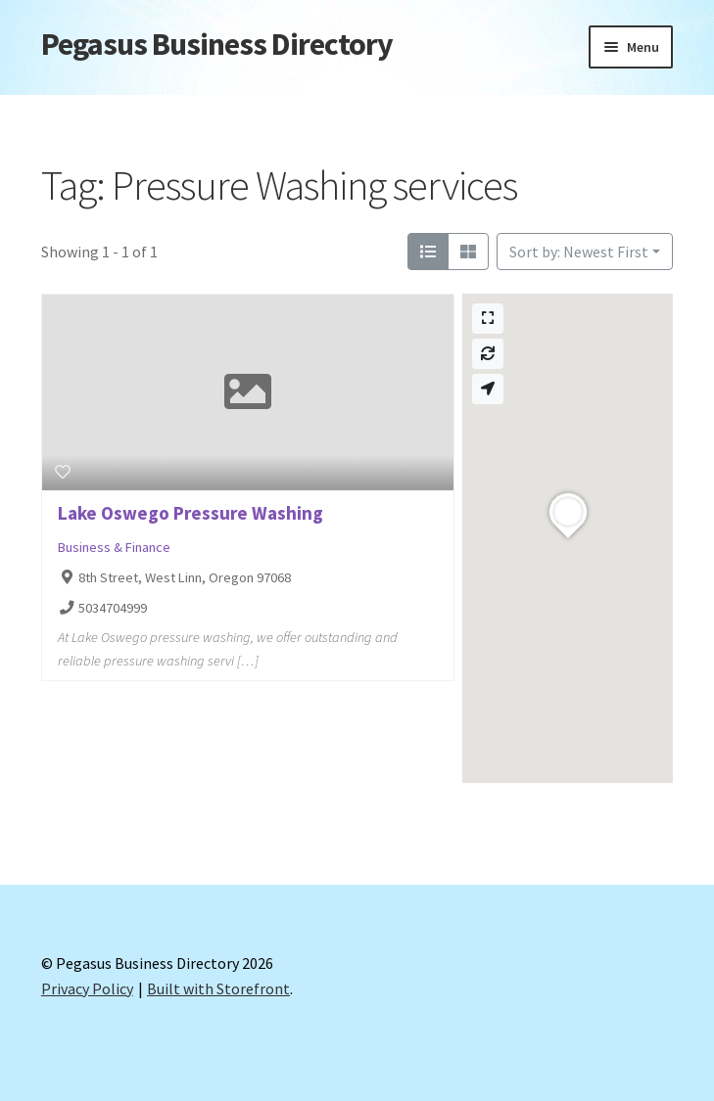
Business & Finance (114, 547)
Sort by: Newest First (578, 251)
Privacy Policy (87, 988)
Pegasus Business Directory (217, 44)
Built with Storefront (218, 988)
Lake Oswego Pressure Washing (190, 513)
